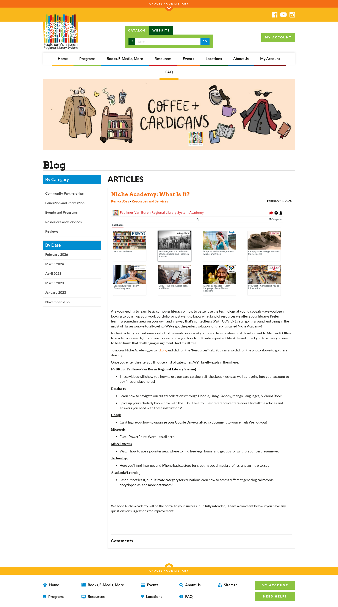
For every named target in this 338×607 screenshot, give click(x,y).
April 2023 (53, 273)
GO (205, 41)
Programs (87, 59)
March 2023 (54, 283)
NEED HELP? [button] (275, 596)
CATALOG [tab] (137, 30)
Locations (214, 59)
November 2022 (57, 302)
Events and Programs (61, 212)
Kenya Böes (120, 201)
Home (63, 59)
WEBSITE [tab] (161, 30)
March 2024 (54, 264)
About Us (241, 59)
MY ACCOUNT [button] (278, 37)
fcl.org (162, 350)
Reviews (51, 231)
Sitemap (228, 585)
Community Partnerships (64, 193)
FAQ (169, 72)
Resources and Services (63, 222)
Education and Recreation (64, 203)
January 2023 (55, 292)
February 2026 (56, 254)
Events (188, 59)
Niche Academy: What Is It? (150, 194)
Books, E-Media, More (125, 59)
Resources (163, 59)
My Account (270, 59)
